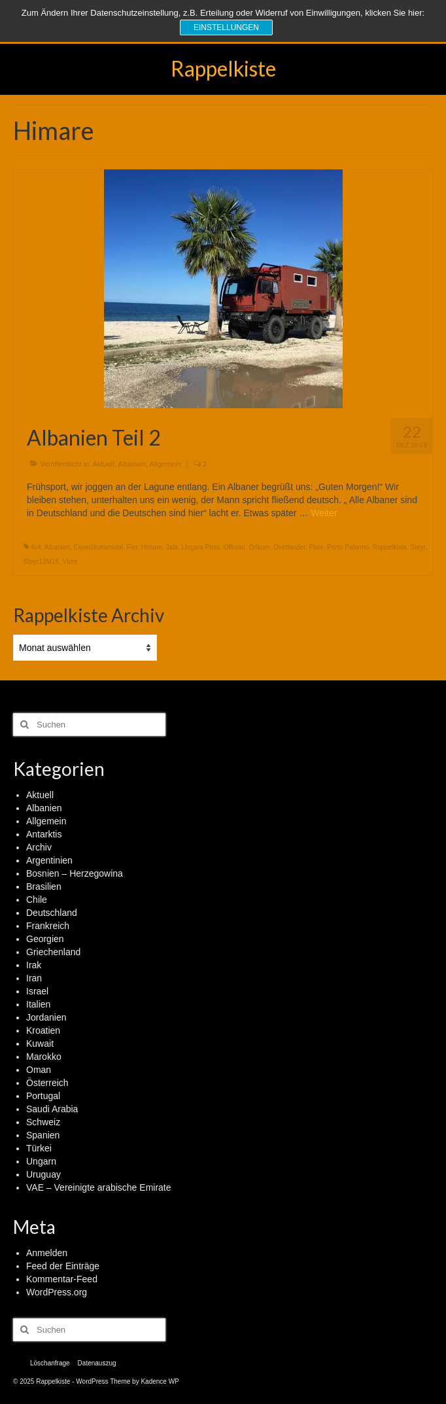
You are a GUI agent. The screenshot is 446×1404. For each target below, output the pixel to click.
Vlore (69, 561)
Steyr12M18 (41, 561)
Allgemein (164, 464)
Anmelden (46, 1253)
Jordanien (46, 1017)
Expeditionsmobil (98, 547)
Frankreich (47, 926)
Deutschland (51, 912)
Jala (172, 547)
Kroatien (43, 1030)
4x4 (36, 547)
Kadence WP (160, 1381)
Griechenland (53, 952)
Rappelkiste (223, 68)
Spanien (43, 1135)
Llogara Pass (201, 547)
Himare (151, 547)
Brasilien (43, 886)
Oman (38, 1069)
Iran (34, 978)
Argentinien (49, 860)
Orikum (259, 547)
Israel (37, 991)
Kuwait (40, 1043)
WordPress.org (56, 1292)
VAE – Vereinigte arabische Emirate (98, 1187)
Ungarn (41, 1161)
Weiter (324, 513)
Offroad (234, 547)
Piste (316, 547)
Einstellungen (226, 27)
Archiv (39, 847)
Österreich (47, 1083)
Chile (36, 899)
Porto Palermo (348, 547)
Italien (38, 1004)
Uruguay (43, 1174)
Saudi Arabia (52, 1109)
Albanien (132, 464)
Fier (132, 547)
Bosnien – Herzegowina (74, 873)
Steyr (418, 547)
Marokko (43, 1056)
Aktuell (103, 464)
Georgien (45, 939)
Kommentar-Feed (61, 1279)
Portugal (43, 1096)
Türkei (39, 1148)
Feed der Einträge (62, 1266)
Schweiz (43, 1122)
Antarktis (43, 834)
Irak (33, 965)
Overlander (289, 547)
